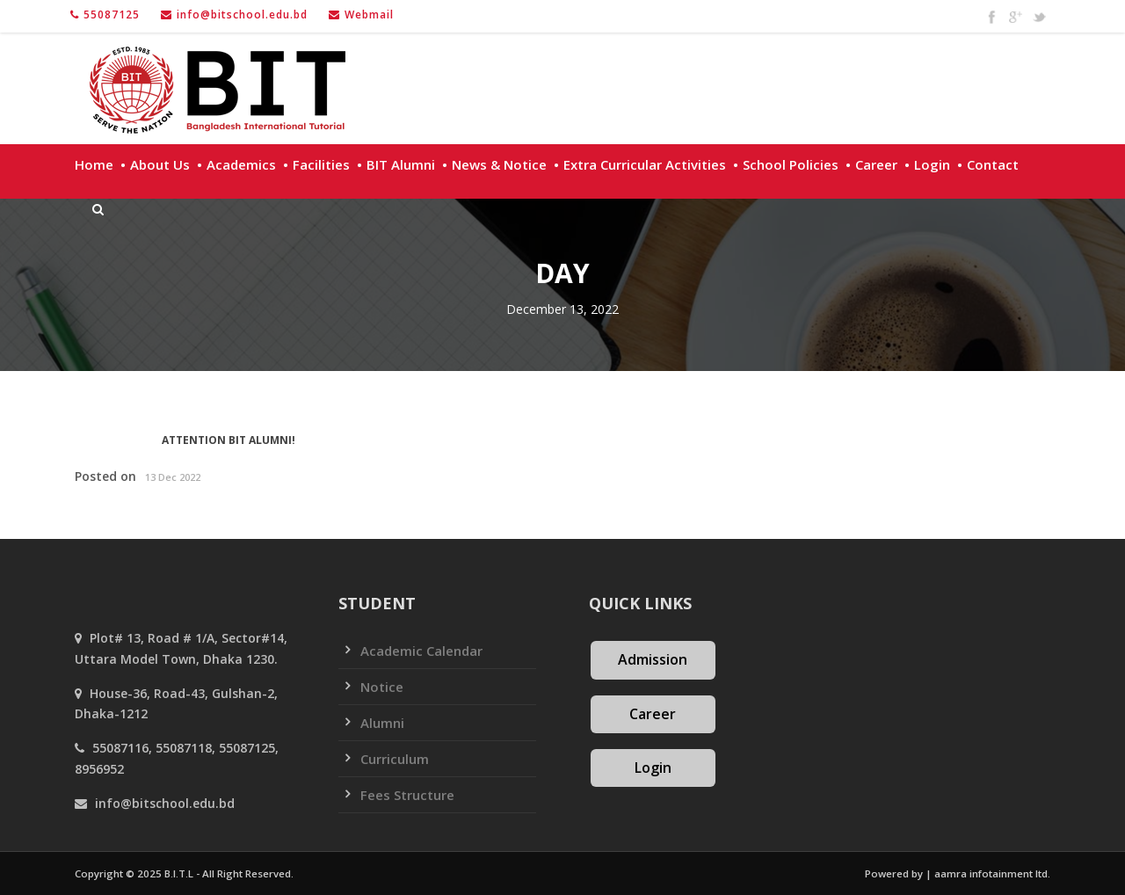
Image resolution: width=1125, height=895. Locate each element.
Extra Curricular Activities (644, 164)
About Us (160, 164)
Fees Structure (407, 795)
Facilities (321, 164)
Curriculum (394, 759)
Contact (993, 164)
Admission (652, 659)
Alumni (382, 722)
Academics (241, 164)
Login (932, 164)
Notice (381, 686)
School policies (790, 164)
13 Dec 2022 (172, 477)
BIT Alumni (401, 164)
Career (876, 164)
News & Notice (499, 164)
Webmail (369, 14)
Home (94, 164)
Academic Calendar (421, 650)
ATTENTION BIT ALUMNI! (228, 440)
